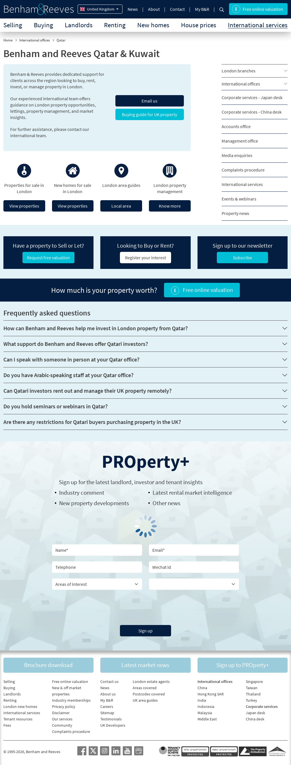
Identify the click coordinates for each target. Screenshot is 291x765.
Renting (115, 25)
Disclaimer (61, 712)
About (154, 9)
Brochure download (48, 665)
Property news (235, 213)
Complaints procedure (243, 170)
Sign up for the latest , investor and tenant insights (131, 482)
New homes (153, 25)
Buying (43, 25)
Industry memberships (71, 700)
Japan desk (255, 712)
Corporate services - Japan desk (252, 97)
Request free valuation (48, 257)
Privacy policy (63, 706)
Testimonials (111, 719)
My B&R (202, 9)
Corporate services (262, 706)
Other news (166, 503)
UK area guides (145, 700)
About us (108, 694)
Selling (12, 25)
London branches (238, 71)
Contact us (109, 681)
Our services (62, 719)
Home (8, 40)
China (202, 687)
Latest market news (145, 665)
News (133, 9)
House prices (198, 25)
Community (62, 725)
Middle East (207, 719)
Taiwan (251, 687)
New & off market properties (66, 691)
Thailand (253, 694)
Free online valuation (257, 9)
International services (258, 25)
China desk (255, 719)
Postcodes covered (149, 694)
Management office (240, 141)
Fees (7, 725)
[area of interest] (97, 584)
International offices (34, 40)
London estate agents (151, 681)
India (202, 700)
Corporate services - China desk (252, 112)
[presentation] (145, 606)
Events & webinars (239, 199)
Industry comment (81, 492)
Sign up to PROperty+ (242, 665)
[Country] (194, 584)
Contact (177, 9)
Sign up (145, 631)
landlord (121, 482)
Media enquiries (237, 155)
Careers (106, 706)
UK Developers (112, 725)
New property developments (94, 503)
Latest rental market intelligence (192, 492)
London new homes (20, 706)
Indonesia (206, 706)
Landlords (79, 25)
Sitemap (107, 712)
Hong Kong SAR (211, 694)
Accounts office (236, 126)
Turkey (251, 700)
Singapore (254, 681)
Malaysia (205, 712)
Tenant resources (17, 719)
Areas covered (145, 687)
